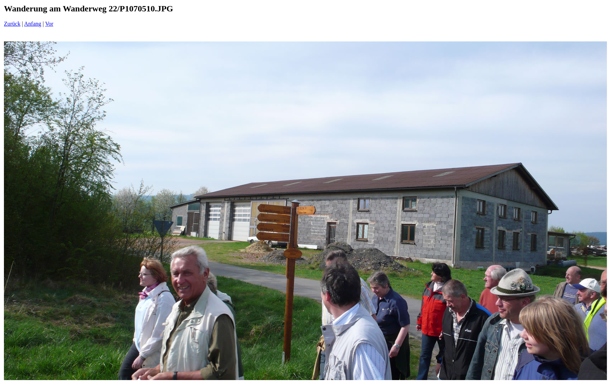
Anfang (32, 24)
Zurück (12, 24)
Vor (49, 24)
